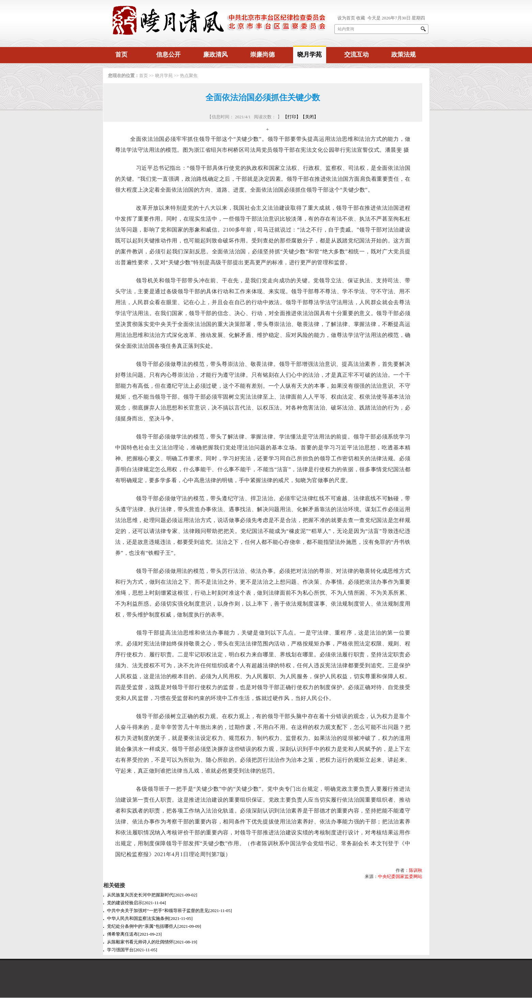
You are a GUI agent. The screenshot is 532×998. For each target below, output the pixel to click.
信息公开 (168, 54)
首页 (121, 54)
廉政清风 (215, 54)
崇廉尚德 (262, 54)
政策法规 (403, 54)
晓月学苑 (309, 54)
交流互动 (356, 54)
